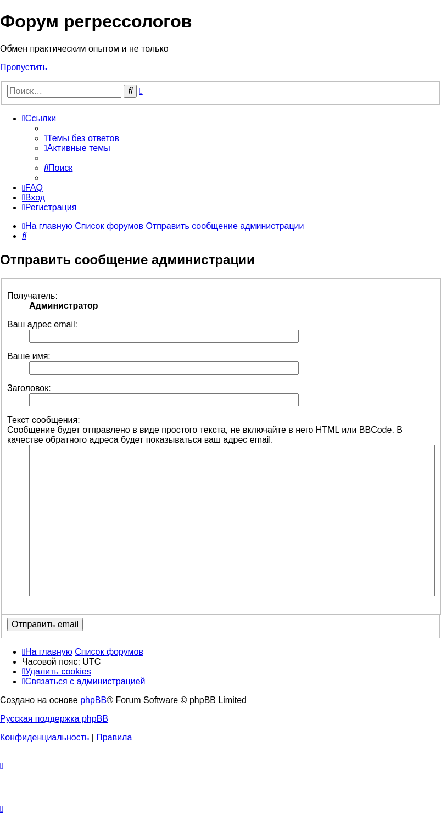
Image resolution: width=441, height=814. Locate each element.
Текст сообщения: (43, 420)
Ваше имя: (29, 356)
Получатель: (32, 295)
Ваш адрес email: (42, 324)
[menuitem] (81, 138)
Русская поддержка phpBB (54, 718)
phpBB (93, 700)
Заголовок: (29, 388)
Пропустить (23, 67)
